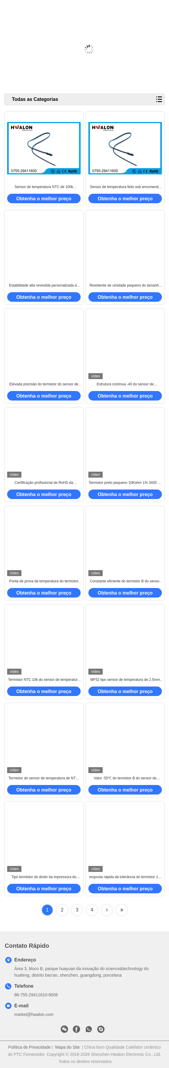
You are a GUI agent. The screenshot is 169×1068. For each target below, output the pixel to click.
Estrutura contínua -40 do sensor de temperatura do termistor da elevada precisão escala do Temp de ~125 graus (125, 384)
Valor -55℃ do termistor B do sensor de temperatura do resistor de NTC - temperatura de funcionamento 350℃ (125, 778)
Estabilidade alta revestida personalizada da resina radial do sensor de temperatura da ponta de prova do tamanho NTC (44, 285)
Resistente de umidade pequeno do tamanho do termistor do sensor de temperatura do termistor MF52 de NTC (125, 285)
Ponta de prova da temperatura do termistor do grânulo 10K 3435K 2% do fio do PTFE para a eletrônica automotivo (44, 581)
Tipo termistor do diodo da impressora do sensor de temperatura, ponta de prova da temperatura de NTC (43, 877)
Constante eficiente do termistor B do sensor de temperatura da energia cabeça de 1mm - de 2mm (125, 581)
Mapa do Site (67, 1047)
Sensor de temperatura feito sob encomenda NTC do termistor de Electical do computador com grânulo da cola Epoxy (125, 187)
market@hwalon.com (34, 1014)
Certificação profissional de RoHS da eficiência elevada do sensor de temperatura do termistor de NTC (44, 483)
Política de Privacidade (29, 1047)
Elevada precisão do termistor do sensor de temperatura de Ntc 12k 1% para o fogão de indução (44, 384)
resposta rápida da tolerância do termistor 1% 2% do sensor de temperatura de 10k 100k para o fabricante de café (125, 877)
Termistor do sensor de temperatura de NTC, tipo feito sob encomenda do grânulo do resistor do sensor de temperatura (43, 778)
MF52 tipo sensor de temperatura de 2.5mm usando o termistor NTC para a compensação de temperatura (125, 680)
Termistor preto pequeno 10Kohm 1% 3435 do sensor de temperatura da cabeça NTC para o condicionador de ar (125, 483)
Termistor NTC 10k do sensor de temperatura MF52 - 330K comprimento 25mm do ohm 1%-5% (44, 680)
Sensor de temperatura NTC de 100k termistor (44, 187)
